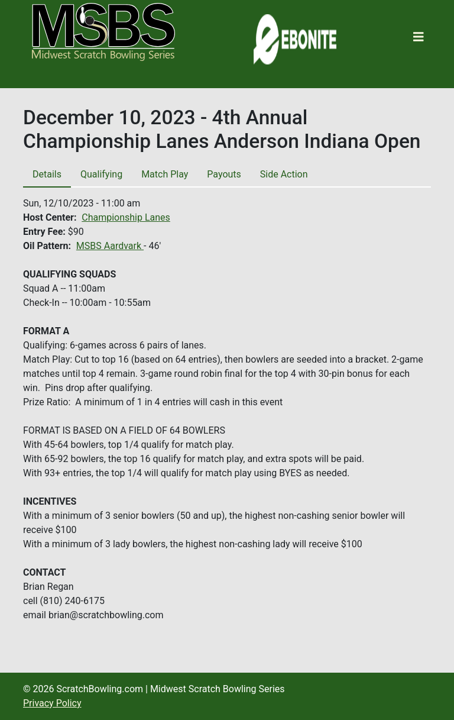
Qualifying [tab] (101, 174)
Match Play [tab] (164, 174)
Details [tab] (47, 174)
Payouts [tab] (224, 174)
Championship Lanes (126, 217)
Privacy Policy (52, 703)
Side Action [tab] (284, 174)
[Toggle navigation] (419, 37)
